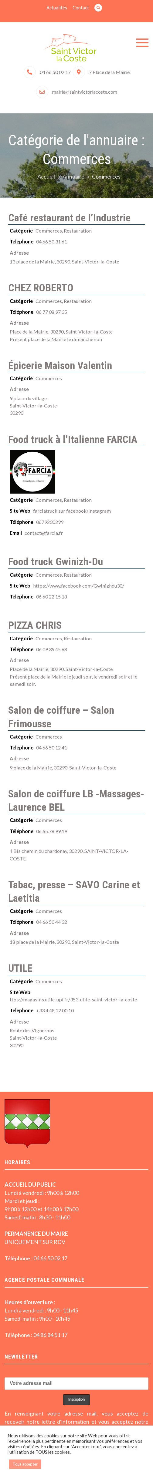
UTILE (20, 968)
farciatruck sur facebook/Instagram (72, 511)
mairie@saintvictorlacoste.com (84, 92)
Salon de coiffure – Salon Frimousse (61, 716)
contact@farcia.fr (44, 533)
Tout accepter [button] (25, 1464)
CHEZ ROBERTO (40, 288)
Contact (81, 7)
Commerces (49, 230)
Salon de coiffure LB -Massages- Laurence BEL (76, 800)
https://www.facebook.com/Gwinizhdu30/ (78, 585)
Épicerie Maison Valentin (60, 365)
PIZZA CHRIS (35, 625)
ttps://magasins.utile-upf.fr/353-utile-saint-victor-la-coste (73, 999)
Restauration (78, 230)
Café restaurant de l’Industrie (69, 218)
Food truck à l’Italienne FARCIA (72, 439)
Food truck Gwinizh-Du (55, 561)
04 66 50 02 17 (55, 72)
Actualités (56, 7)
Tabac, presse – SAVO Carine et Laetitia (74, 891)
